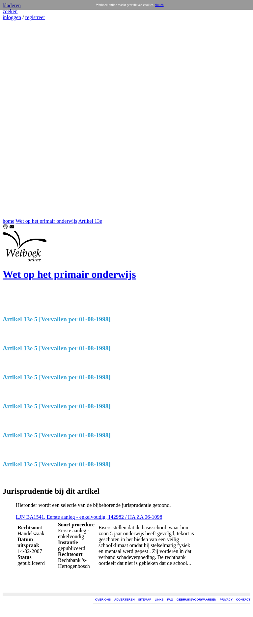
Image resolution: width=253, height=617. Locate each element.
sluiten (159, 5)
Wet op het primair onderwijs (46, 221)
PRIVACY (226, 599)
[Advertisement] (22, 119)
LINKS (159, 599)
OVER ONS (103, 599)
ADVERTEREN (124, 599)
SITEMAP (144, 599)
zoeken (10, 11)
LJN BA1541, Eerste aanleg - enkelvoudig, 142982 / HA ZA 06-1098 (89, 517)
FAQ (170, 599)
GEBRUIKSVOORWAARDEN (196, 599)
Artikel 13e (90, 221)
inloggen (12, 17)
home (8, 221)
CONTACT (243, 599)
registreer (35, 17)
